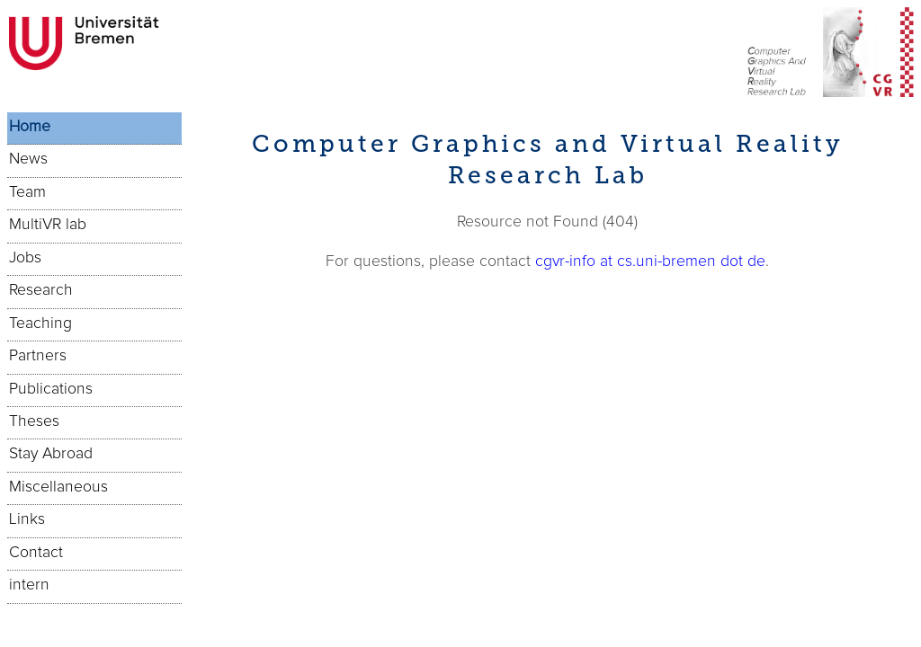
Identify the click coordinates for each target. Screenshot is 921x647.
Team (27, 192)
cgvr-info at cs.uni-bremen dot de (650, 261)
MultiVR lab (47, 225)
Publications (51, 389)
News (28, 159)
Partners (38, 356)
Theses (34, 421)
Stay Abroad (51, 454)
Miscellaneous (58, 487)
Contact (36, 553)
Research (41, 290)
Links (27, 519)
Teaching (40, 323)
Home (29, 127)
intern (29, 585)
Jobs (25, 258)
